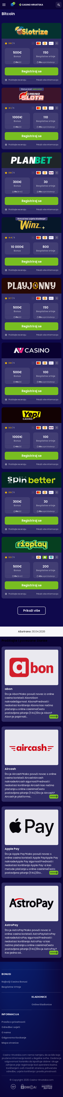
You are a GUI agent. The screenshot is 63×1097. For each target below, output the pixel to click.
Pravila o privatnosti (13, 1021)
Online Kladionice (42, 1004)
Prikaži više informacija (47, 209)
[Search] (58, 5)
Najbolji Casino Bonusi (14, 981)
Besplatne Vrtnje (11, 986)
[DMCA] (29, 1086)
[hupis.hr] (13, 1086)
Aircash (10, 769)
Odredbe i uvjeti (11, 1027)
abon (8, 689)
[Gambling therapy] (47, 1086)
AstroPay (11, 925)
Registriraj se (32, 201)
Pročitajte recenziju (15, 209)
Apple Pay (12, 849)
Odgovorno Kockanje (14, 1037)
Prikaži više (31, 611)
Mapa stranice (10, 1042)
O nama (6, 1032)
